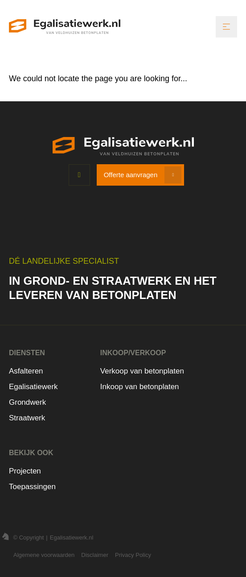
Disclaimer (94, 555)
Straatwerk (27, 418)
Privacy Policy (133, 555)
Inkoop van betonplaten (139, 386)
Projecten (25, 471)
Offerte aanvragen (131, 174)
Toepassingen (32, 486)
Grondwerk (27, 402)
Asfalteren (26, 371)
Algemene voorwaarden (43, 555)
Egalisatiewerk (33, 386)
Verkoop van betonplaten (142, 371)
